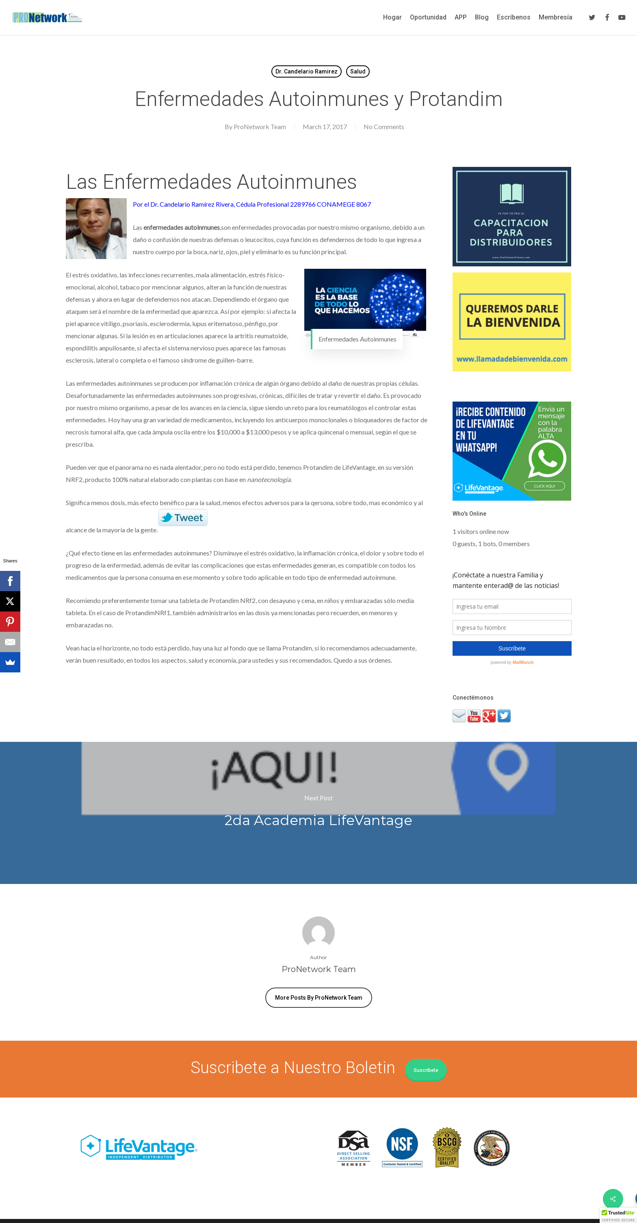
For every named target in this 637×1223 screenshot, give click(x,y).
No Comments (384, 126)
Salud (358, 71)
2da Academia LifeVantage (318, 813)
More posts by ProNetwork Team (318, 997)
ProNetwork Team (260, 126)
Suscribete (426, 1070)
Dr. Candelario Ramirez (306, 71)
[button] (618, 1215)
